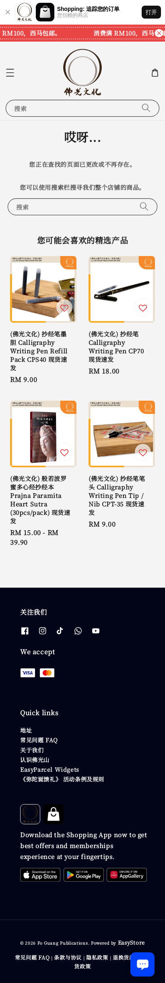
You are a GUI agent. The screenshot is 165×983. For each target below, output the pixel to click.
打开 (151, 12)
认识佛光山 (35, 760)
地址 (26, 730)
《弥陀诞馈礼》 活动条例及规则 (62, 779)
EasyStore (131, 942)
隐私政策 (97, 957)
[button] (10, 73)
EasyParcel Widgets (49, 769)
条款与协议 (68, 957)
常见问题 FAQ (39, 740)
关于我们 (31, 750)
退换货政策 (126, 957)
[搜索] (146, 108)
